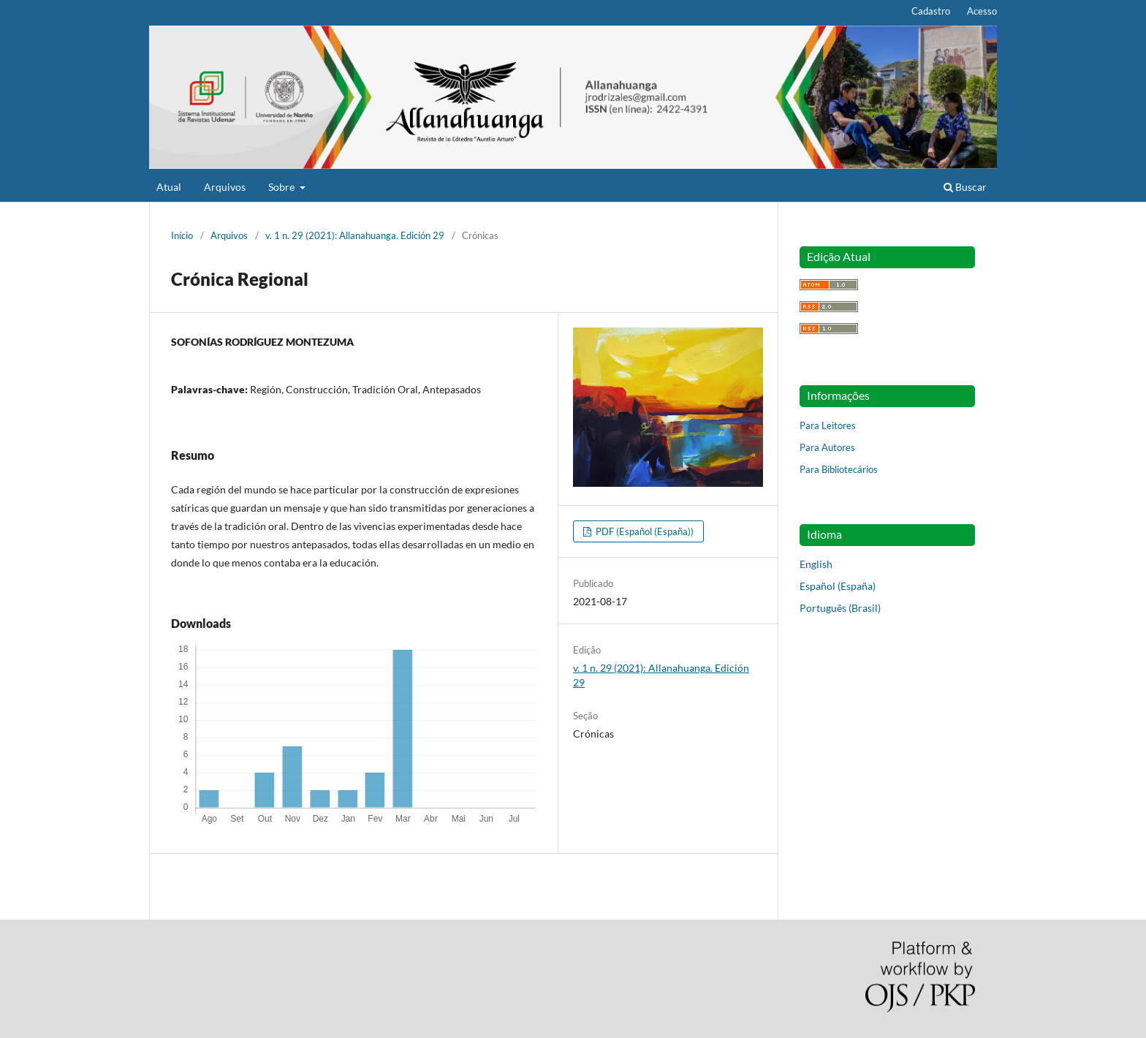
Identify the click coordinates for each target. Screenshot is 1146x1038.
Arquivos (225, 187)
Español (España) (838, 586)
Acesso (982, 11)
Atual (168, 187)
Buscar (965, 187)
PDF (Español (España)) (643, 531)
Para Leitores (828, 425)
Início (182, 235)
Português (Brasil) (840, 608)
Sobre (282, 187)
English (816, 564)
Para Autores (827, 447)
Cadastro (930, 11)
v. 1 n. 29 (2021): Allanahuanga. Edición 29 (354, 235)
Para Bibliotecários (839, 469)
